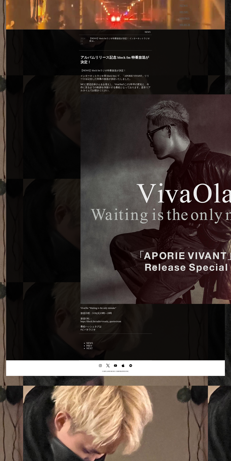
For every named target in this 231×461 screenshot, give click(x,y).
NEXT (89, 348)
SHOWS (185, 18)
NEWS (184, 5)
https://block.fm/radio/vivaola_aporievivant (100, 321)
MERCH (185, 24)
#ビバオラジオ (88, 329)
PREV (89, 345)
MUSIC (184, 12)
